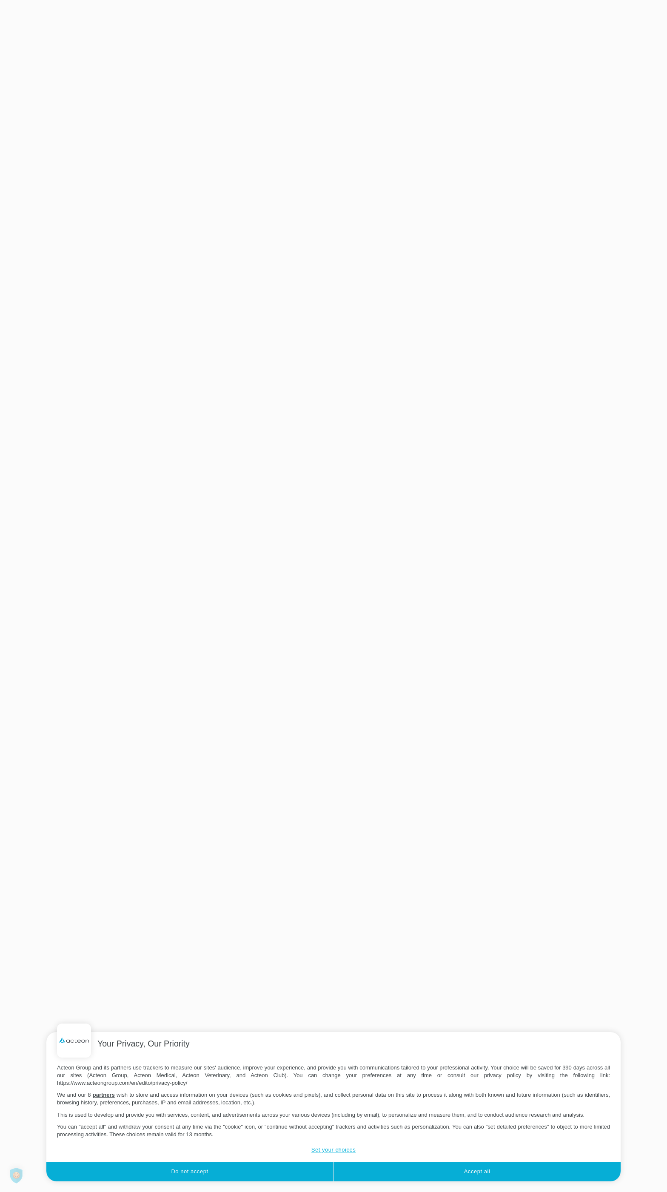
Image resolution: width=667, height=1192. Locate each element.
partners (104, 1095)
